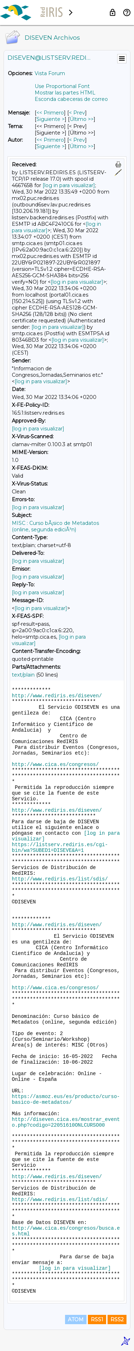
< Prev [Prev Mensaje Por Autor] (77, 140)
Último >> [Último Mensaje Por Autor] (82, 146)
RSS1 (97, 1319)
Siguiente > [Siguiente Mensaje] (50, 119)
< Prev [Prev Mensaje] (77, 112)
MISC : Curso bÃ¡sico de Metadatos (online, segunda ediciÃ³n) (55, 526)
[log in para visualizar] (69, 185)
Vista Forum (50, 73)
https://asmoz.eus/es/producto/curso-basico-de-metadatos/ (66, 1099)
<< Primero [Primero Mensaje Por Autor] (50, 140)
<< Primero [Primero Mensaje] (50, 112)
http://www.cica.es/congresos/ (55, 764)
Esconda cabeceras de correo (71, 99)
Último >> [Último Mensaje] (82, 119)
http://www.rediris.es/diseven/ (57, 696)
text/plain (23, 675)
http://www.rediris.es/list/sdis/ (60, 879)
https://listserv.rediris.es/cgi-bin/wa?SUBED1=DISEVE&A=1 (60, 847)
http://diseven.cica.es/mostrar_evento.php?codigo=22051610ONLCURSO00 (66, 1122)
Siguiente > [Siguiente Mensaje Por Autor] (50, 146)
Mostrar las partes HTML (65, 92)
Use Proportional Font (62, 86)
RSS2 (117, 1319)
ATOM (76, 1319)
